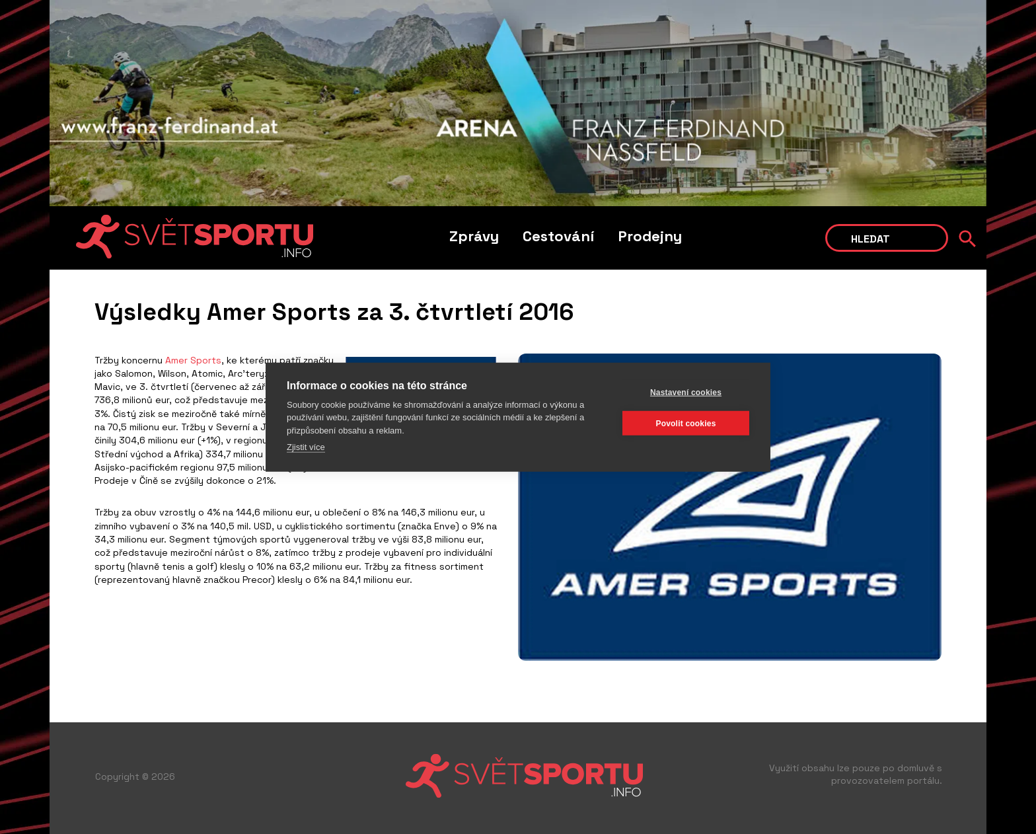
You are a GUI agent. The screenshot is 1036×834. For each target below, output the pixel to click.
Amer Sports (193, 360)
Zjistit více (306, 447)
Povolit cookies (685, 423)
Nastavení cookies (686, 392)
